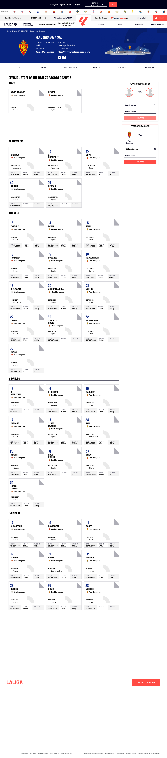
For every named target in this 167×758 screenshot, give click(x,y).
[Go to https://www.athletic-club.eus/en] (14, 12)
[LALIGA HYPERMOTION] (29, 24)
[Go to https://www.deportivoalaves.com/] (38, 12)
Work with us (54, 753)
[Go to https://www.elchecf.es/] (46, 12)
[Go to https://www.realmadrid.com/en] (125, 12)
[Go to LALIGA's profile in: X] (59, 57)
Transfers (149, 67)
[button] (10, 24)
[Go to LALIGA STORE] (120, 18)
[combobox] (140, 105)
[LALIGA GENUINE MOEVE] (66, 24)
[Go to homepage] (83, 27)
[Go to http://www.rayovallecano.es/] (85, 12)
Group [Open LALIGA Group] (101, 18)
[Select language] (143, 18)
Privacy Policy (131, 753)
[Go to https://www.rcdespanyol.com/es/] (101, 12)
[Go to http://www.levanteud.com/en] (77, 12)
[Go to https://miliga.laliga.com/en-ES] (160, 18)
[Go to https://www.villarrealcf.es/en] (164, 12)
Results (96, 67)
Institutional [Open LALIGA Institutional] (13, 18)
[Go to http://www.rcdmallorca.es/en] (109, 12)
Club (18, 67)
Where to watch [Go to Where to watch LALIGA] (63, 18)
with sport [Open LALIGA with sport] (38, 18)
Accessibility (109, 753)
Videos (101, 24)
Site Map (33, 753)
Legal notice (120, 753)
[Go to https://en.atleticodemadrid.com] (22, 12)
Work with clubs (66, 753)
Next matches (70, 67)
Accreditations (43, 753)
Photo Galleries (157, 24)
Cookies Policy (143, 753)
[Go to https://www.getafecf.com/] (62, 12)
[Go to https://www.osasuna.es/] (30, 12)
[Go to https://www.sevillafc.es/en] (148, 12)
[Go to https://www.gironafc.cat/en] (70, 12)
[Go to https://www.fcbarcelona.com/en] (54, 12)
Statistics (139, 24)
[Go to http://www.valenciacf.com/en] (156, 12)
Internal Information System (93, 753)
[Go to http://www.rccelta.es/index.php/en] (93, 12)
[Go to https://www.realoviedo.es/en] (133, 12)
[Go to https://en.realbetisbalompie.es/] (117, 12)
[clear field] (155, 149)
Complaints (24, 753)
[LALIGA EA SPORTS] (10, 24)
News (120, 24)
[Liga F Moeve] (47, 24)
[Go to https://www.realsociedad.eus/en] (140, 12)
